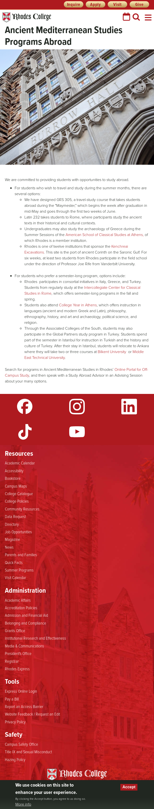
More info (23, 804)
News (9, 547)
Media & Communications (24, 646)
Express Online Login (21, 691)
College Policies (17, 501)
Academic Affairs (18, 600)
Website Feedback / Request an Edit (32, 714)
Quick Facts (14, 562)
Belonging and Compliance (25, 623)
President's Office (18, 653)
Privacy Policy (15, 722)
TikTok (25, 432)
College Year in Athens (78, 305)
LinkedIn (129, 406)
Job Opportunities (18, 532)
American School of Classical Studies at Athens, (105, 234)
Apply (95, 4)
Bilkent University (112, 352)
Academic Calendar (20, 463)
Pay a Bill (12, 699)
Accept (128, 787)
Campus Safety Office (21, 744)
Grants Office (15, 630)
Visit (117, 4)
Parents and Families (21, 554)
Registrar (12, 661)
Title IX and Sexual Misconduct (28, 751)
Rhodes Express (17, 669)
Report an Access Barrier (24, 706)
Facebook (25, 406)
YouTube (77, 432)
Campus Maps (16, 486)
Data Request (15, 516)
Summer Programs (19, 570)
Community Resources (22, 509)
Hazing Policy (15, 759)
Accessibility (14, 470)
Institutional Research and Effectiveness (35, 638)
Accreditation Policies (21, 607)
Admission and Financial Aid (26, 615)
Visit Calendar (15, 577)
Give (139, 4)
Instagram (77, 406)
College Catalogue (19, 493)
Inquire (73, 4)
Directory (12, 524)
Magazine (12, 539)
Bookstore (12, 478)
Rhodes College (26, 17)
